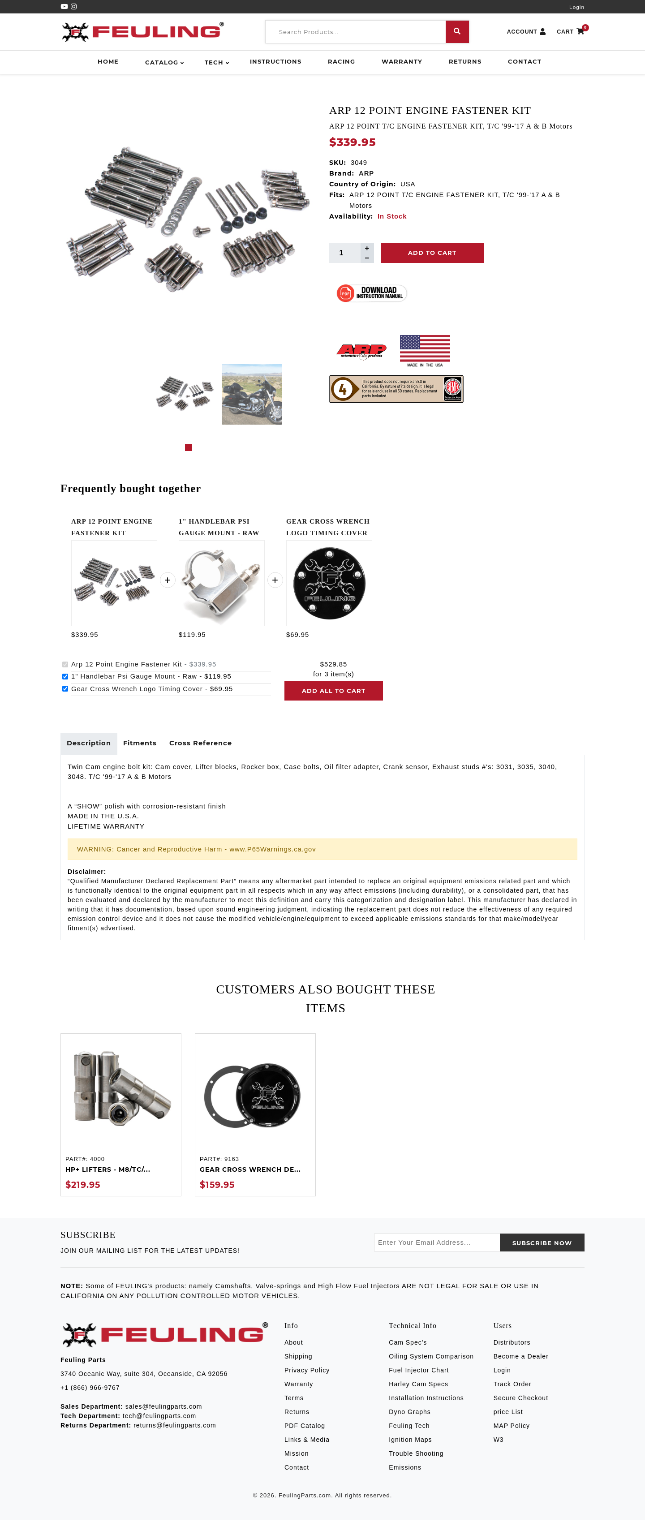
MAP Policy (512, 1427)
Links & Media (307, 1441)
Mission (296, 1455)
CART (571, 32)
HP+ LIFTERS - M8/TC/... (107, 1171)
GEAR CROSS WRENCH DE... (250, 1171)
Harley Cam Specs (418, 1385)
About (293, 1344)
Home (108, 61)
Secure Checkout (521, 1399)
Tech (214, 62)
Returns (465, 61)
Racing (341, 61)
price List (508, 1413)
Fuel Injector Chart (419, 1372)
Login (577, 7)
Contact (525, 61)
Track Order (513, 1385)
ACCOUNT (526, 32)
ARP (366, 173)
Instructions (275, 61)
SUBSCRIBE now (542, 1244)
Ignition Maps (410, 1441)
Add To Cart (432, 252)
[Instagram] (74, 6)
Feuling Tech (409, 1427)
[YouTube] (65, 6)
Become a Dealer (521, 1358)
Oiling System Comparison (431, 1358)
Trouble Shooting (416, 1455)
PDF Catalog (304, 1427)
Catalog (161, 62)
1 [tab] (188, 447)
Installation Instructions (426, 1399)
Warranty (402, 61)
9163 (231, 1160)
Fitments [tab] (143, 744)
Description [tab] (90, 744)
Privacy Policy (307, 1372)
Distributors (512, 1344)
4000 (97, 1160)
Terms (294, 1399)
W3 (499, 1441)
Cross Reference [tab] (206, 744)
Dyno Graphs (409, 1413)
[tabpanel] (185, 394)
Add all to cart (334, 690)
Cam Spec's (408, 1344)
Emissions (405, 1469)
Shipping (298, 1358)
